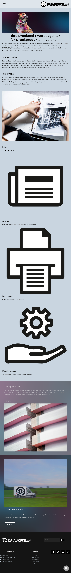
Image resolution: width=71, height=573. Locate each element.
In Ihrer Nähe (9, 57)
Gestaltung (8, 79)
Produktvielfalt (20, 299)
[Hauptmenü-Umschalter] (4, 4)
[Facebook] (53, 552)
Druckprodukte (8, 296)
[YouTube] (63, 552)
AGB (35, 555)
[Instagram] (58, 552)
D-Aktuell (6, 221)
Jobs (35, 564)
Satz (65, 77)
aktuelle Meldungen (17, 224)
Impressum (35, 562)
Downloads (35, 559)
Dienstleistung (60, 392)
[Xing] (68, 552)
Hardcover (8, 46)
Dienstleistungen (9, 371)
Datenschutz (35, 557)
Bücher (58, 43)
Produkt (42, 48)
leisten (7, 374)
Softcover (65, 43)
